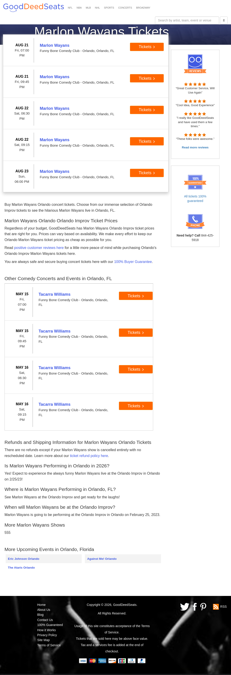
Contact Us (45, 620)
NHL (97, 7)
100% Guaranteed (50, 625)
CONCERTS (125, 7)
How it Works (46, 630)
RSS (223, 606)
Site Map (43, 640)
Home (41, 605)
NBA (79, 7)
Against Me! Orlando (101, 558)
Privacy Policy (47, 635)
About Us (43, 610)
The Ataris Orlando (21, 567)
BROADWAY (143, 7)
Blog (40, 614)
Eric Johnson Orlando (23, 558)
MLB (88, 7)
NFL (70, 7)
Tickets (147, 47)
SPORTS (109, 7)
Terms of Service (49, 645)
